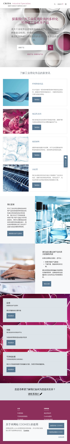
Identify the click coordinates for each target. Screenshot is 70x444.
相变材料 (35, 141)
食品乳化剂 (36, 114)
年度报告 (20, 413)
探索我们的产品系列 (15, 233)
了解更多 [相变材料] (37, 155)
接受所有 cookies (56, 425)
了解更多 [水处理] (37, 185)
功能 (8, 330)
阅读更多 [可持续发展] (11, 369)
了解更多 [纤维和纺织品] (37, 99)
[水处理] (16, 178)
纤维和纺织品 (37, 84)
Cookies (26, 430)
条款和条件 (47, 413)
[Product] (31, 47)
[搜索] (50, 47)
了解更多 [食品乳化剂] (37, 127)
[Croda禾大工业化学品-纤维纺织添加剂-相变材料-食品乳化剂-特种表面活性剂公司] (17, 3)
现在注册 (47, 284)
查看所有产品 (38, 54)
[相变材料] (16, 149)
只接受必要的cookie (56, 432)
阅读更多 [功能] (11, 343)
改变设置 (61, 437)
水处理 (35, 169)
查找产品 (30, 54)
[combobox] (31, 47)
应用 (8, 303)
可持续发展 (11, 357)
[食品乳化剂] (16, 121)
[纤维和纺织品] (16, 92)
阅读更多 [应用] (11, 316)
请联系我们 (34, 394)
